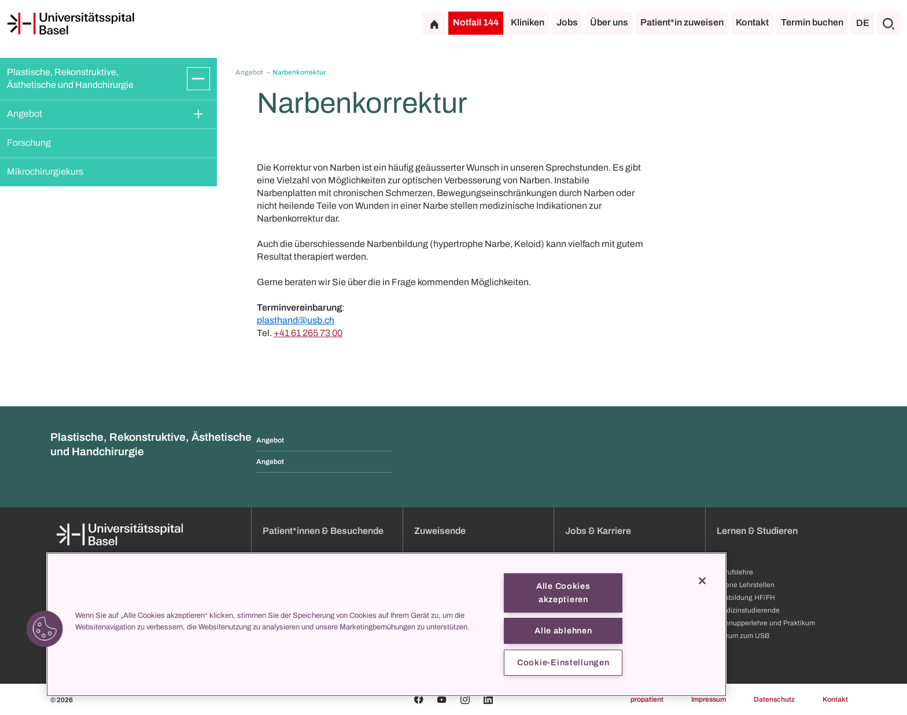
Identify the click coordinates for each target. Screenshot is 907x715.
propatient (647, 699)
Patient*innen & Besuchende (323, 531)
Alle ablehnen (563, 630)
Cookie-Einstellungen (563, 662)
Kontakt (752, 22)
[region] (386, 624)
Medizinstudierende (748, 610)
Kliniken (527, 22)
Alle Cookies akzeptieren (563, 592)
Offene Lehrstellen (746, 585)
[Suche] (888, 23)
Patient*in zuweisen (682, 22)
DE (862, 23)
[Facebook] (418, 699)
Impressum (708, 699)
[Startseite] (70, 24)
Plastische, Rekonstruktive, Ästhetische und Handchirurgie (70, 78)
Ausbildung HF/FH (746, 598)
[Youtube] (442, 699)
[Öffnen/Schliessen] (198, 78)
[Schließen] (702, 581)
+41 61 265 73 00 (308, 333)
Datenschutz (774, 699)
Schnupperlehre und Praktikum (766, 623)
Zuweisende (440, 531)
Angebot (24, 114)
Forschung (29, 143)
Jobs (567, 22)
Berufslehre (735, 572)
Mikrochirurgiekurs (45, 171)
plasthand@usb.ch (295, 320)
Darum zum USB (743, 636)
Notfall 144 (476, 22)
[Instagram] (465, 699)
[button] (44, 628)
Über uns (609, 22)
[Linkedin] (488, 699)
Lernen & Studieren (757, 531)
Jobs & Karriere (598, 531)
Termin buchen (812, 22)
